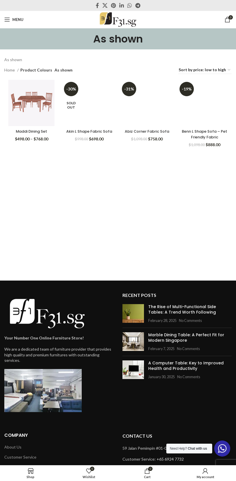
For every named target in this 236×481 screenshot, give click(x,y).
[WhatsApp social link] (130, 5)
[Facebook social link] (97, 5)
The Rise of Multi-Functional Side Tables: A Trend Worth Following (182, 309)
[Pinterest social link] (113, 5)
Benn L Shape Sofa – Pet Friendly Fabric (205, 132)
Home (10, 69)
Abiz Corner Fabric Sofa (147, 132)
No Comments (190, 320)
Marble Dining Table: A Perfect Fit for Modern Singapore (186, 337)
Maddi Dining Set (30, 130)
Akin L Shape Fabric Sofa (89, 132)
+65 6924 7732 (170, 459)
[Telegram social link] (138, 5)
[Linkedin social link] (122, 5)
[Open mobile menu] (13, 19)
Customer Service (20, 457)
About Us (13, 447)
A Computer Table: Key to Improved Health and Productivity (186, 366)
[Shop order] (205, 70)
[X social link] (105, 5)
